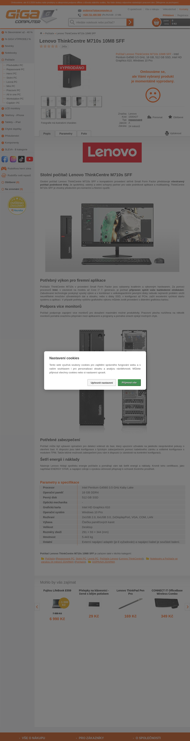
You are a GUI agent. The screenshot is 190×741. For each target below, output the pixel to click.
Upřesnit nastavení (102, 382)
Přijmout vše (129, 382)
